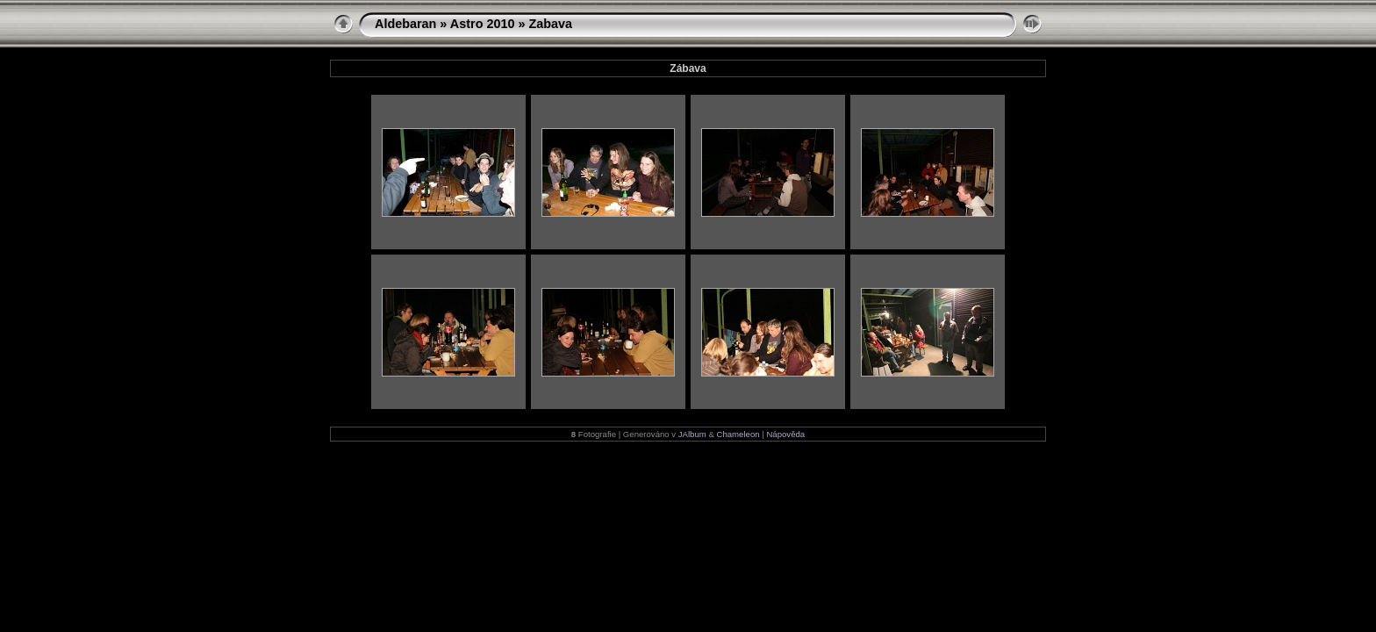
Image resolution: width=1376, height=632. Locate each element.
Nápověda (785, 434)
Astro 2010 (482, 24)
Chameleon (738, 434)
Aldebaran (405, 24)
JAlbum (692, 434)
